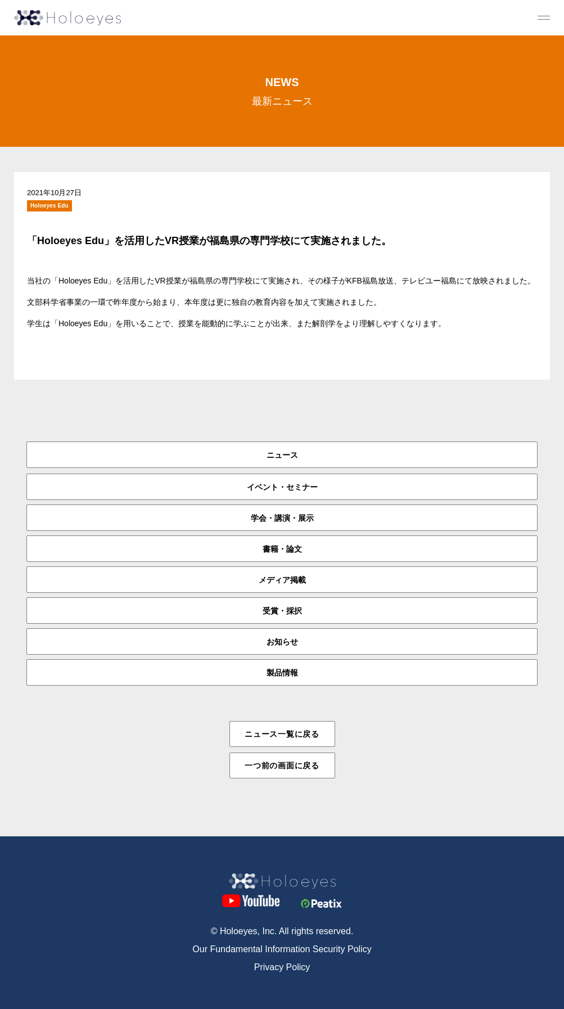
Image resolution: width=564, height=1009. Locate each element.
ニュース (282, 455)
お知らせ (282, 641)
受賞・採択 (282, 610)
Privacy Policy (282, 967)
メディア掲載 (282, 579)
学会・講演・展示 (282, 517)
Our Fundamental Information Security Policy (281, 949)
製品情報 (282, 672)
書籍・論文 (282, 548)
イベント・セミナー (282, 487)
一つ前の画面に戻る (282, 765)
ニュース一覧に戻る (282, 733)
